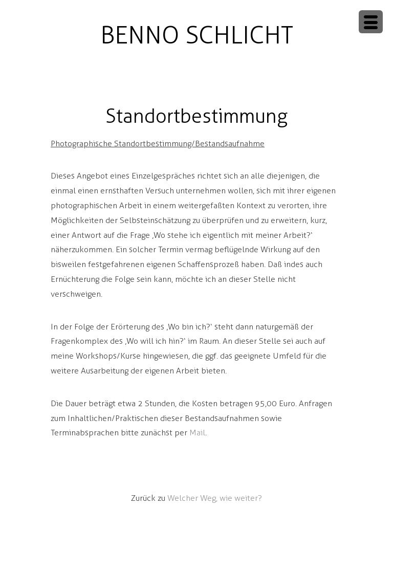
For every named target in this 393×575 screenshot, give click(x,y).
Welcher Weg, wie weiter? (214, 498)
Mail (197, 432)
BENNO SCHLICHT (196, 35)
